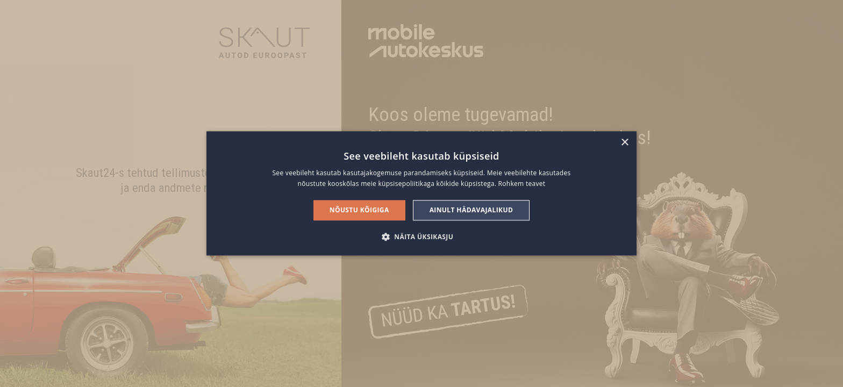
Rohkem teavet (522, 184)
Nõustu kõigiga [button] (359, 209)
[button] (421, 237)
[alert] (421, 193)
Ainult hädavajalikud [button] (471, 209)
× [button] (624, 143)
